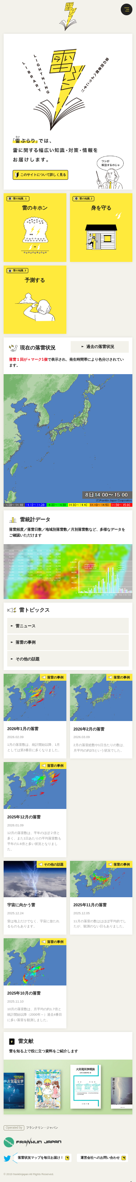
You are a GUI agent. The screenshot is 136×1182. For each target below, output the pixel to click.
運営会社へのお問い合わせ (100, 1157)
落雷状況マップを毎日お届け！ (40, 1157)
